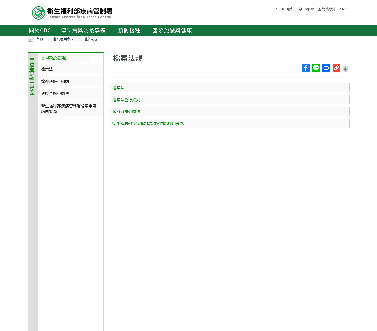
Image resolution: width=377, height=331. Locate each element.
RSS (345, 8)
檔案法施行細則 (55, 81)
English (308, 9)
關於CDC (40, 30)
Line (315, 68)
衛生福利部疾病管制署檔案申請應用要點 (69, 108)
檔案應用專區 (63, 38)
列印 (325, 68)
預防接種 (129, 30)
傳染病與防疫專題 (83, 30)
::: (29, 49)
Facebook (305, 68)
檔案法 (47, 69)
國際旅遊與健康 (172, 30)
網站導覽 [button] (328, 8)
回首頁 (290, 8)
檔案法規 (90, 38)
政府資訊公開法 (55, 93)
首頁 (39, 38)
